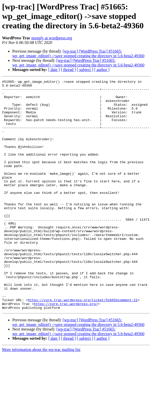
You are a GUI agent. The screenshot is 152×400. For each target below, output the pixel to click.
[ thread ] (68, 69)
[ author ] (102, 69)
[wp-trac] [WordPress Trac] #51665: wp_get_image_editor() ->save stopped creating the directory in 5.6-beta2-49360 (78, 53)
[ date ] (54, 69)
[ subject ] (85, 69)
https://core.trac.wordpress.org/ (66, 349)
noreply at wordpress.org (51, 38)
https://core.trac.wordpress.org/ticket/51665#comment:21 (82, 344)
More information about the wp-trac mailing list (41, 395)
